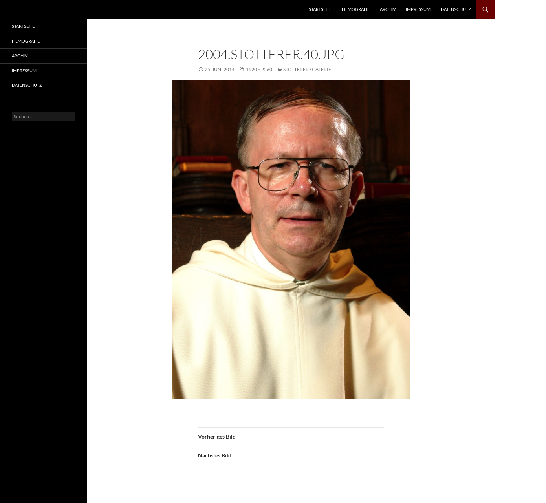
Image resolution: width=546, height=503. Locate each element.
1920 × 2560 (259, 69)
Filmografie (356, 9)
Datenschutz (456, 9)
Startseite (320, 9)
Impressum (418, 9)
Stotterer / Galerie (307, 69)
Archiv (388, 9)
